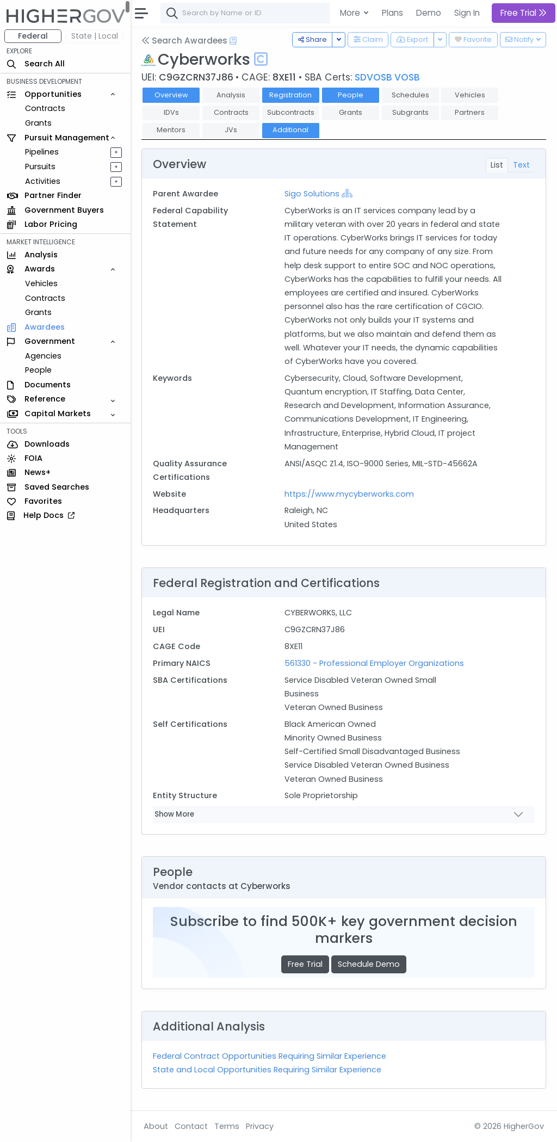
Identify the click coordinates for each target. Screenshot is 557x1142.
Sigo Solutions (311, 193)
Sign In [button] (467, 12)
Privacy (260, 1126)
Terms (226, 1126)
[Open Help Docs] (233, 40)
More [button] (351, 12)
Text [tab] (521, 164)
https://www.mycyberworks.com (349, 494)
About (156, 1126)
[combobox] (323, 13)
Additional (290, 129)
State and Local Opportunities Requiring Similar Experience (267, 1069)
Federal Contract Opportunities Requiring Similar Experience (269, 1056)
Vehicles (41, 283)
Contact (191, 1126)
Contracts (45, 108)
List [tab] (497, 164)
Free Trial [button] (523, 12)
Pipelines (42, 151)
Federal (33, 35)
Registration (290, 95)
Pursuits (40, 166)
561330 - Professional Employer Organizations (374, 663)
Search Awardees (184, 40)
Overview (171, 95)
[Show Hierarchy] (347, 193)
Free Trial (305, 964)
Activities (42, 181)
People (38, 370)
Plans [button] (392, 12)
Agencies (43, 355)
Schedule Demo (369, 964)
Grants (38, 123)
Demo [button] (428, 12)
